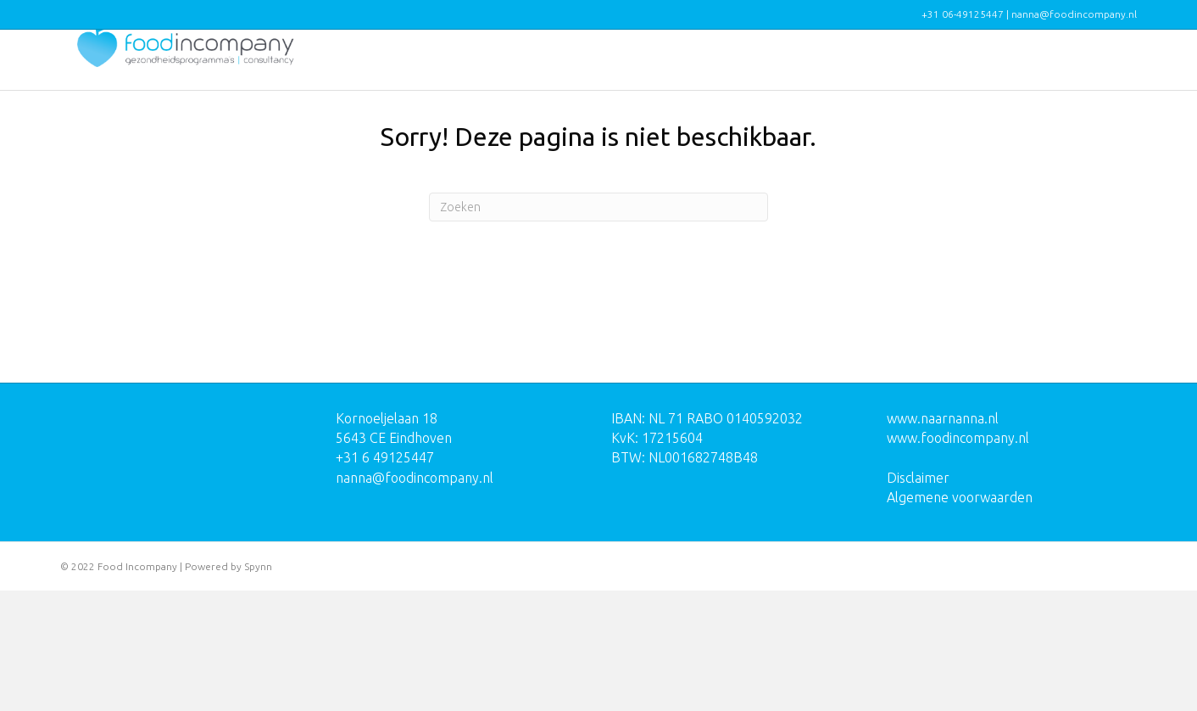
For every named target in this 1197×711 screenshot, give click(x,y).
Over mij (1024, 74)
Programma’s (733, 74)
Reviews (948, 74)
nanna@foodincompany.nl (414, 597)
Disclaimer (918, 597)
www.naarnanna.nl (943, 538)
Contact (1099, 74)
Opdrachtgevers (849, 74)
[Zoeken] (598, 327)
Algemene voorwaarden (960, 617)
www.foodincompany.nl (958, 558)
